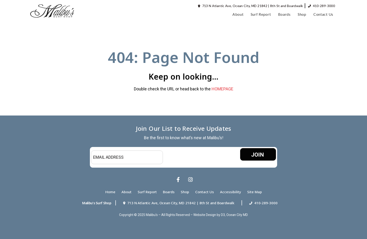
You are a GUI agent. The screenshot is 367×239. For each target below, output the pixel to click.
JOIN (257, 154)
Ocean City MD (237, 215)
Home (110, 191)
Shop (302, 14)
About (238, 14)
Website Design (204, 215)
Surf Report (261, 14)
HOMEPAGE (222, 88)
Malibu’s (152, 215)
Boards (284, 14)
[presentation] (200, 157)
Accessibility (230, 191)
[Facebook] (177, 179)
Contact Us (323, 14)
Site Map (254, 191)
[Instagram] (189, 179)
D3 (223, 215)
